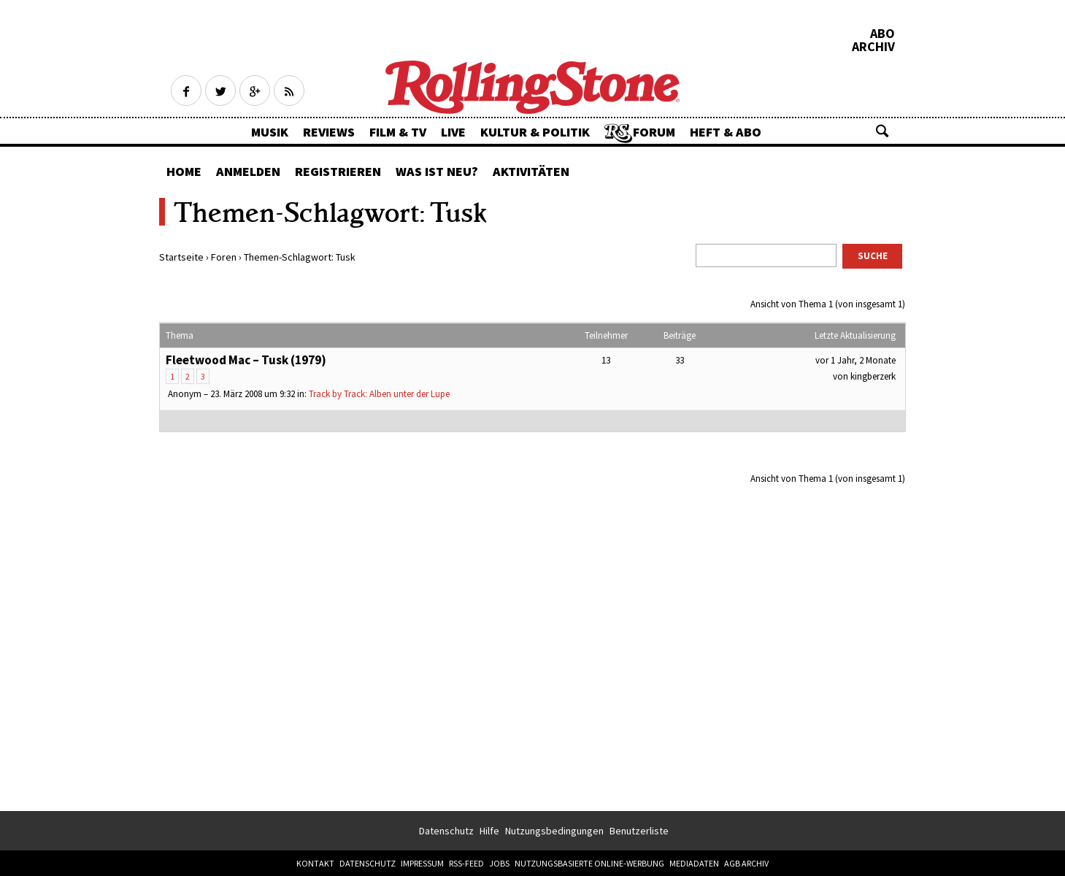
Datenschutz (446, 830)
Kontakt (315, 863)
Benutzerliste (639, 830)
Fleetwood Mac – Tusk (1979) (246, 360)
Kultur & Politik (535, 131)
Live (453, 131)
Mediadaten (694, 863)
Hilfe (489, 830)
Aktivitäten (531, 171)
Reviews (329, 131)
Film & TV (397, 131)
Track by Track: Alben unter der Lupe (379, 394)
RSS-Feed (466, 863)
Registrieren (338, 171)
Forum (654, 131)
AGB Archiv (746, 863)
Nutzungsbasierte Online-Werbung (589, 863)
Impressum (422, 863)
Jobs (499, 863)
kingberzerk (873, 376)
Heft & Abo (725, 131)
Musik (269, 131)
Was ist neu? (437, 171)
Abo (882, 33)
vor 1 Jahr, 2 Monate (855, 360)
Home (183, 171)
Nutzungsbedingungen (554, 830)
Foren (224, 257)
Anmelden (248, 171)
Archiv (873, 46)
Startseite (181, 257)
